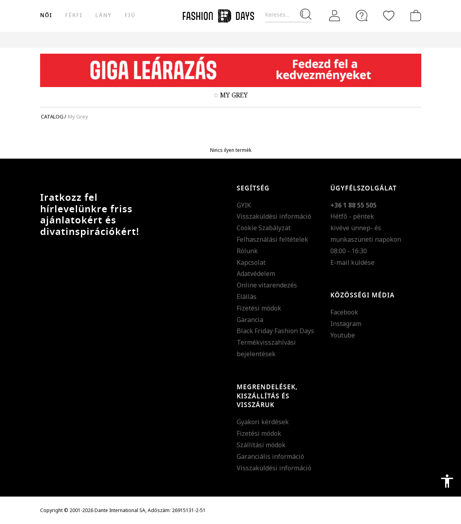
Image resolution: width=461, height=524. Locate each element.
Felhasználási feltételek (272, 239)
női (46, 15)
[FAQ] (361, 15)
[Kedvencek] (388, 15)
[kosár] (414, 15)
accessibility (447, 481)
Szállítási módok (261, 445)
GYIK (244, 205)
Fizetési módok (259, 308)
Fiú (130, 15)
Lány (103, 15)
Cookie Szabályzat (264, 227)
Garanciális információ (270, 456)
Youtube (342, 335)
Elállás (247, 296)
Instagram (345, 323)
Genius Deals (310, 39)
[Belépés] (334, 16)
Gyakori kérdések (263, 421)
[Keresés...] (288, 15)
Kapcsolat (251, 262)
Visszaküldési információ (274, 216)
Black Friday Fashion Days (275, 330)
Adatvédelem (256, 273)
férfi (74, 15)
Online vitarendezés (267, 285)
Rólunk (247, 250)
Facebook (344, 312)
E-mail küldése (352, 262)
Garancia (250, 319)
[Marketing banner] (230, 70)
